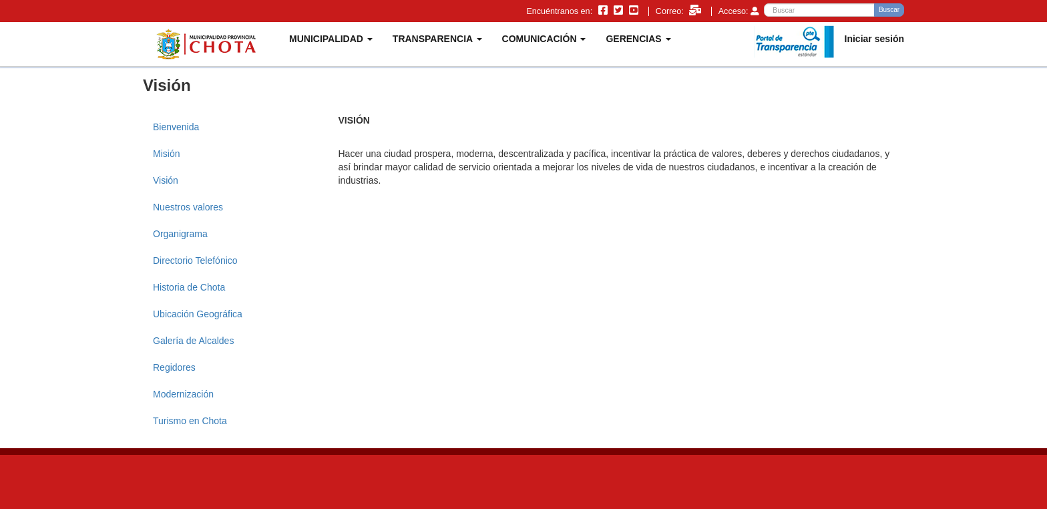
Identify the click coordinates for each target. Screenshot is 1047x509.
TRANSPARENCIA (437, 38)
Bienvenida (176, 127)
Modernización (183, 394)
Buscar (889, 9)
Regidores (174, 367)
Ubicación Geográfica (197, 314)
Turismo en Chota (190, 420)
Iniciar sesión (874, 38)
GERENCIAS (638, 38)
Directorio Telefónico (195, 260)
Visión (165, 180)
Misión (166, 153)
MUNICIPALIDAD (331, 38)
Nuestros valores (188, 207)
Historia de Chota (189, 287)
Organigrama (180, 233)
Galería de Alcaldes (193, 340)
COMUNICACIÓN (544, 38)
